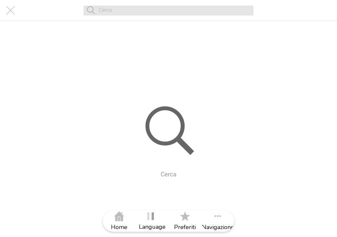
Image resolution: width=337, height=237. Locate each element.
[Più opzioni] (217, 221)
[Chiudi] (10, 10)
